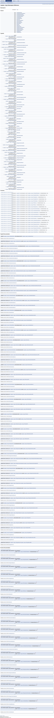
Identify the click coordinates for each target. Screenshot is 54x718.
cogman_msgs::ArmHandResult (11, 83)
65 (6, 704)
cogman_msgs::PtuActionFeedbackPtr (29, 359)
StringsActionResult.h (12, 490)
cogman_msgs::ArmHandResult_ (10, 80)
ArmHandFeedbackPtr (20, 71)
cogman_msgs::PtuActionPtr (24, 379)
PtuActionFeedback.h (12, 361)
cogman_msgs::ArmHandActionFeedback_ (9, 41)
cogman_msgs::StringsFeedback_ (33, 195)
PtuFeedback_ (19, 23)
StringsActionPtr (19, 159)
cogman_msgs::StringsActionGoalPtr (28, 478)
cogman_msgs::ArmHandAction (10, 56)
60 (6, 337)
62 (6, 617)
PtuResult (18, 132)
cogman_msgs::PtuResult (12, 134)
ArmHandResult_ (19, 18)
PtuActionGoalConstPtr (20, 104)
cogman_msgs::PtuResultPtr (24, 438)
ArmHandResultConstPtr (21, 84)
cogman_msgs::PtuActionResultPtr (27, 394)
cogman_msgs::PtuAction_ (11, 88)
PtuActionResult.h (12, 386)
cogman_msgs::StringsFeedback (10, 171)
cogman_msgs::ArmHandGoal (10, 78)
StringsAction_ (19, 26)
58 (6, 243)
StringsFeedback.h (12, 505)
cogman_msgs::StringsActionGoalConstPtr (31, 473)
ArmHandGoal (19, 74)
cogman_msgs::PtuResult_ (11, 131)
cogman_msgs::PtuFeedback (11, 120)
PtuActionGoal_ (19, 21)
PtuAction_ (18, 19)
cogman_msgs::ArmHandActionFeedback (9, 44)
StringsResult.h (11, 534)
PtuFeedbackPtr (19, 123)
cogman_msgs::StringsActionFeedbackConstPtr (34, 458)
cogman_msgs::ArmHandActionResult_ (9, 58)
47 (6, 416)
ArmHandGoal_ (19, 17)
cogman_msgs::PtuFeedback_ (9, 399)
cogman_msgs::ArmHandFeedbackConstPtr (32, 300)
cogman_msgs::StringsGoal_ (11, 176)
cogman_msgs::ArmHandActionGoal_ (10, 49)
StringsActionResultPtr (20, 167)
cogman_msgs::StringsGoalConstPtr (28, 522)
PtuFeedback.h (11, 401)
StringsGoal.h (11, 524)
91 (6, 317)
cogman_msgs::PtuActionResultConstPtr (30, 389)
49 (6, 562)
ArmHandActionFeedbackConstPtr (22, 45)
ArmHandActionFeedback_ (21, 13)
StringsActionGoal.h (12, 470)
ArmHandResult (19, 81)
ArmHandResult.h (11, 327)
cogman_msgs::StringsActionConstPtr (29, 448)
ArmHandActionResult (20, 59)
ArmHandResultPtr (20, 86)
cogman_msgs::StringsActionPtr (26, 483)
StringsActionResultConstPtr (21, 165)
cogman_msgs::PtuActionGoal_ (11, 101)
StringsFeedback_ (20, 30)
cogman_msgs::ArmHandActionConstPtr (30, 241)
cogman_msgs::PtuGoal (10, 128)
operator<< (18, 193)
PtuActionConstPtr (20, 91)
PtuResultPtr (19, 137)
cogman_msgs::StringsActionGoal (9, 157)
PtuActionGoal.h (11, 366)
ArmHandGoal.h (11, 312)
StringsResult (19, 184)
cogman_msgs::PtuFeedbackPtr (26, 409)
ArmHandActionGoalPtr (20, 54)
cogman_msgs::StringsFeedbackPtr (28, 512)
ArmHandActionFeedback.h (13, 248)
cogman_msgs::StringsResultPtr (26, 542)
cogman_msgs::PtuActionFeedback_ (10, 93)
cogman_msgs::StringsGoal (11, 179)
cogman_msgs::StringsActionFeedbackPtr (31, 463)
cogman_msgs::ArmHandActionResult (10, 61)
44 (6, 307)
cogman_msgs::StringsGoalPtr (25, 527)
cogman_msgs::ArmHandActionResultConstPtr (33, 285)
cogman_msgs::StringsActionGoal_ (10, 152)
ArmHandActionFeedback (21, 42)
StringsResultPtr (19, 189)
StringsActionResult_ (20, 29)
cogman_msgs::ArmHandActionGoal (9, 54)
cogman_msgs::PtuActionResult (11, 113)
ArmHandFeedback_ (20, 16)
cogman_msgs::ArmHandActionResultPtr (30, 290)
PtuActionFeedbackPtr (20, 99)
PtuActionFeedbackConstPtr (21, 97)
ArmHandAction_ (19, 12)
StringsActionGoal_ (20, 28)
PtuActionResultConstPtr (21, 114)
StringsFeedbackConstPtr (21, 172)
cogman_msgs (2, 715)
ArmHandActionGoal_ (20, 14)
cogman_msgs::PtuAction (11, 108)
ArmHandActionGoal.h (12, 625)
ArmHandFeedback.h (12, 297)
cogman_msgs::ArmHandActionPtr (27, 275)
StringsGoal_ (19, 31)
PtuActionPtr (19, 108)
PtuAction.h (10, 342)
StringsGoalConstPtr (20, 180)
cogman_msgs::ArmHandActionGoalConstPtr (32, 265)
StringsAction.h (11, 445)
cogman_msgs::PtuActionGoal (11, 103)
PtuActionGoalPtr (19, 106)
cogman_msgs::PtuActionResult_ (10, 110)
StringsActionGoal (20, 153)
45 (6, 302)
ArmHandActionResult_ (20, 15)
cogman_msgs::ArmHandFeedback (10, 68)
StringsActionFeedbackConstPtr (22, 148)
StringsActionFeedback (20, 145)
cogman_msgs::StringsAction (10, 159)
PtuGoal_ (18, 24)
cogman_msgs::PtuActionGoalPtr (26, 374)
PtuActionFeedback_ (20, 20)
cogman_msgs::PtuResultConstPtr (27, 433)
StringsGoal (19, 177)
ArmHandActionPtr (20, 56)
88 (6, 312)
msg (17, 9)
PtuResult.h (10, 440)
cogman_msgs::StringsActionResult (10, 164)
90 (6, 322)
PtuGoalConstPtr (19, 128)
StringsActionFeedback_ (21, 27)
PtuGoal (18, 126)
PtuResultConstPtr (20, 135)
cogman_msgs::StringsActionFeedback (9, 147)
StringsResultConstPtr (20, 187)
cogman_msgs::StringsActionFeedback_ (9, 144)
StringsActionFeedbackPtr (21, 150)
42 (6, 297)
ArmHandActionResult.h (13, 282)
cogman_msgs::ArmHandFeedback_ (10, 65)
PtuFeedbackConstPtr (20, 121)
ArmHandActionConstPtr (21, 39)
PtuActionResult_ (19, 22)
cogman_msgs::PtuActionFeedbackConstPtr (32, 354)
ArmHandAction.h (11, 238)
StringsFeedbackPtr (20, 174)
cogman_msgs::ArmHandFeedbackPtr (29, 305)
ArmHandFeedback (20, 66)
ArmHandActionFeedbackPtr (21, 47)
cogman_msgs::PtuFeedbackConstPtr (29, 404)
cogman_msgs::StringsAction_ (11, 139)
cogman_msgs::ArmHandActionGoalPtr (29, 270)
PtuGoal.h (10, 416)
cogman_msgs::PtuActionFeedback (10, 96)
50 (6, 421)
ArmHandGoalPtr (19, 78)
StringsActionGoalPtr (20, 157)
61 (6, 332)
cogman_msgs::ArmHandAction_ (10, 36)
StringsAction (19, 140)
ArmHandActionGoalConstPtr (21, 52)
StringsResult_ (19, 32)
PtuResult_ (18, 25)
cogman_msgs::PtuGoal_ (12, 125)
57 (6, 258)
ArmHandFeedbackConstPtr (21, 69)
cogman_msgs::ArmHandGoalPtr (26, 320)
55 (6, 238)
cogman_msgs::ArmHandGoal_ (11, 73)
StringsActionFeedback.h (13, 455)
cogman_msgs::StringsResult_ (9, 532)
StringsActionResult (20, 162)
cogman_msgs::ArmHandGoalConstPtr (29, 315)
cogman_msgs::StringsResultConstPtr (29, 537)
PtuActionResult (19, 111)
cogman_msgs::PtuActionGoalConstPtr (29, 369)
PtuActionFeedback (20, 94)
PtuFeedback (19, 118)
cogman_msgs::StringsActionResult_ (10, 161)
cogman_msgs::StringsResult (11, 186)
